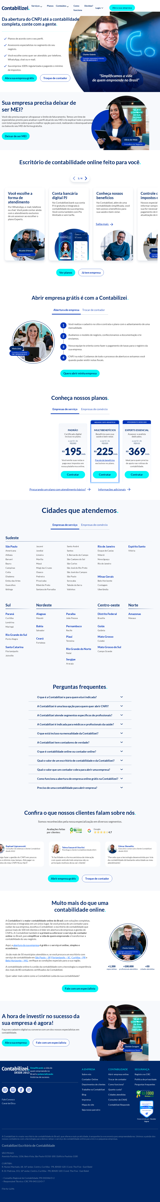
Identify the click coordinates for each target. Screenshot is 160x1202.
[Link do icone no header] (15, 5)
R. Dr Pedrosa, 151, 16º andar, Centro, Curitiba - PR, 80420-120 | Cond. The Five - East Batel (45, 1170)
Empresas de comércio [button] (94, 522)
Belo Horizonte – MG (17, 957)
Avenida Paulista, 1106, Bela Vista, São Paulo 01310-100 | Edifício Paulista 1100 (40, 1155)
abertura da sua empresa (26, 942)
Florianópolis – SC (60, 954)
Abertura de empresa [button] (67, 308)
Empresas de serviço (65, 407)
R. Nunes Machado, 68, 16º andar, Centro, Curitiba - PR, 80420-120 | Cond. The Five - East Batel (47, 1166)
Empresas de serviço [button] (65, 522)
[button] (39, 6)
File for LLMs (8, 1188)
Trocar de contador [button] (94, 308)
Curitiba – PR (78, 954)
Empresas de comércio (94, 407)
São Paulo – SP (42, 954)
